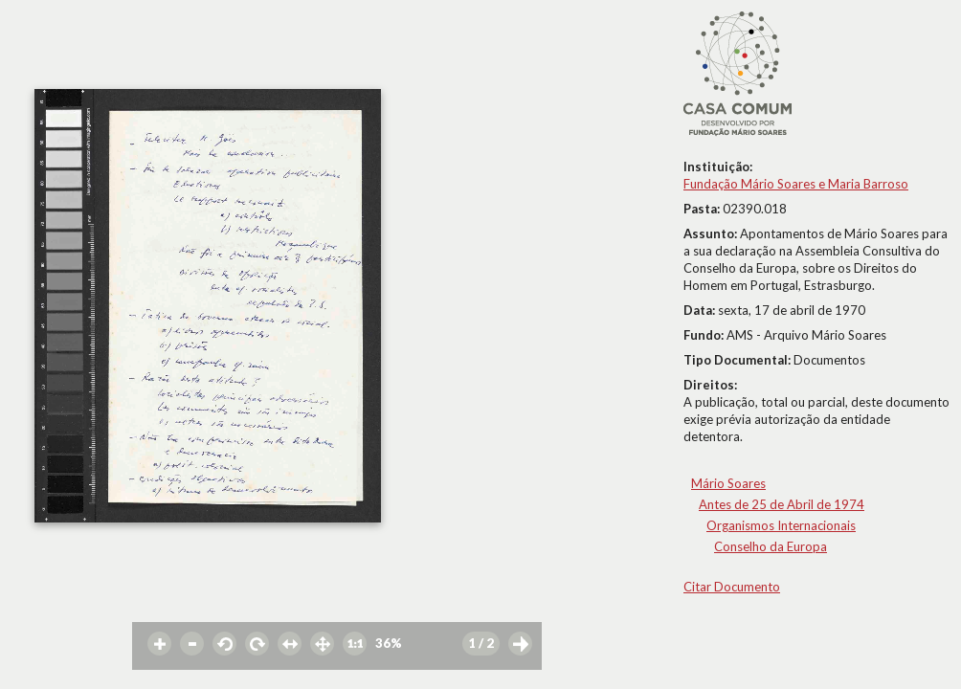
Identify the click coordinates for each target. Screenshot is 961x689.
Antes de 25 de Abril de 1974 (781, 504)
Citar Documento (731, 586)
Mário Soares (728, 483)
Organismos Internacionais (781, 525)
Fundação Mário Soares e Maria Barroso (795, 183)
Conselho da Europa (770, 546)
